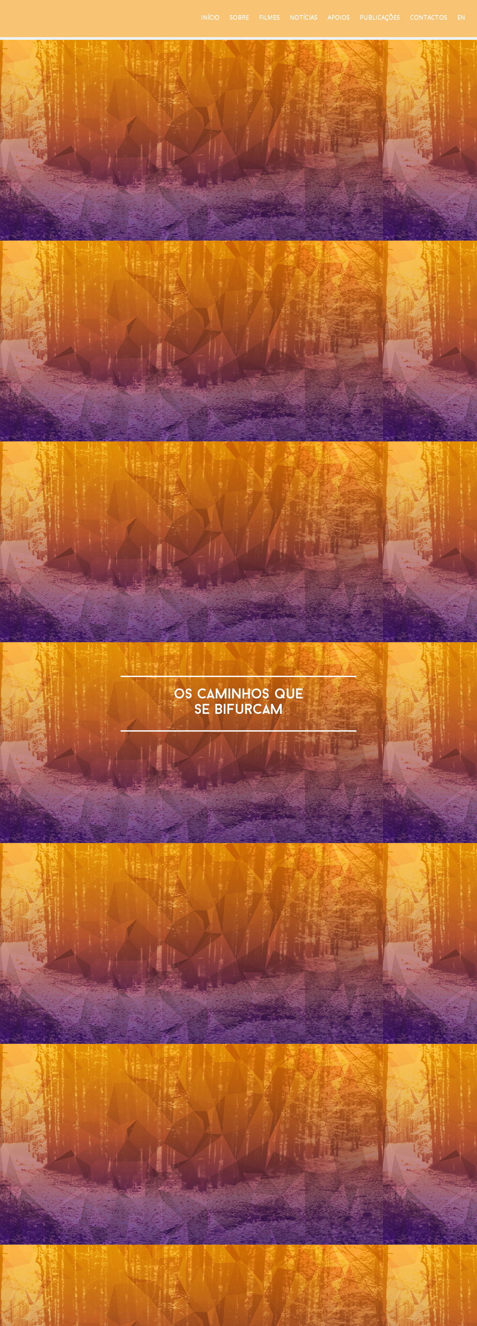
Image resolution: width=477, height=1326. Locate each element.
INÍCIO (210, 17)
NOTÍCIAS (304, 17)
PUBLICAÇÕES (380, 17)
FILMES (269, 17)
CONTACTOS (428, 17)
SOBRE (239, 17)
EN (461, 17)
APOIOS (339, 17)
